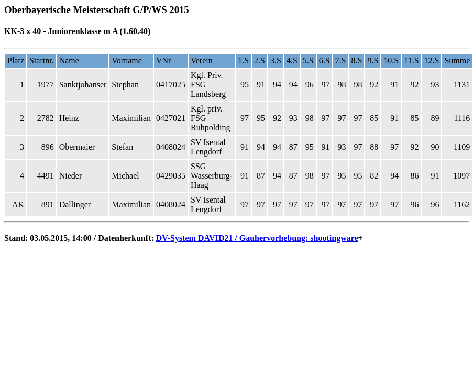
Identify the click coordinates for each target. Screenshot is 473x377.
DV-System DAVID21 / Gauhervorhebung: (233, 238)
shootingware (334, 238)
